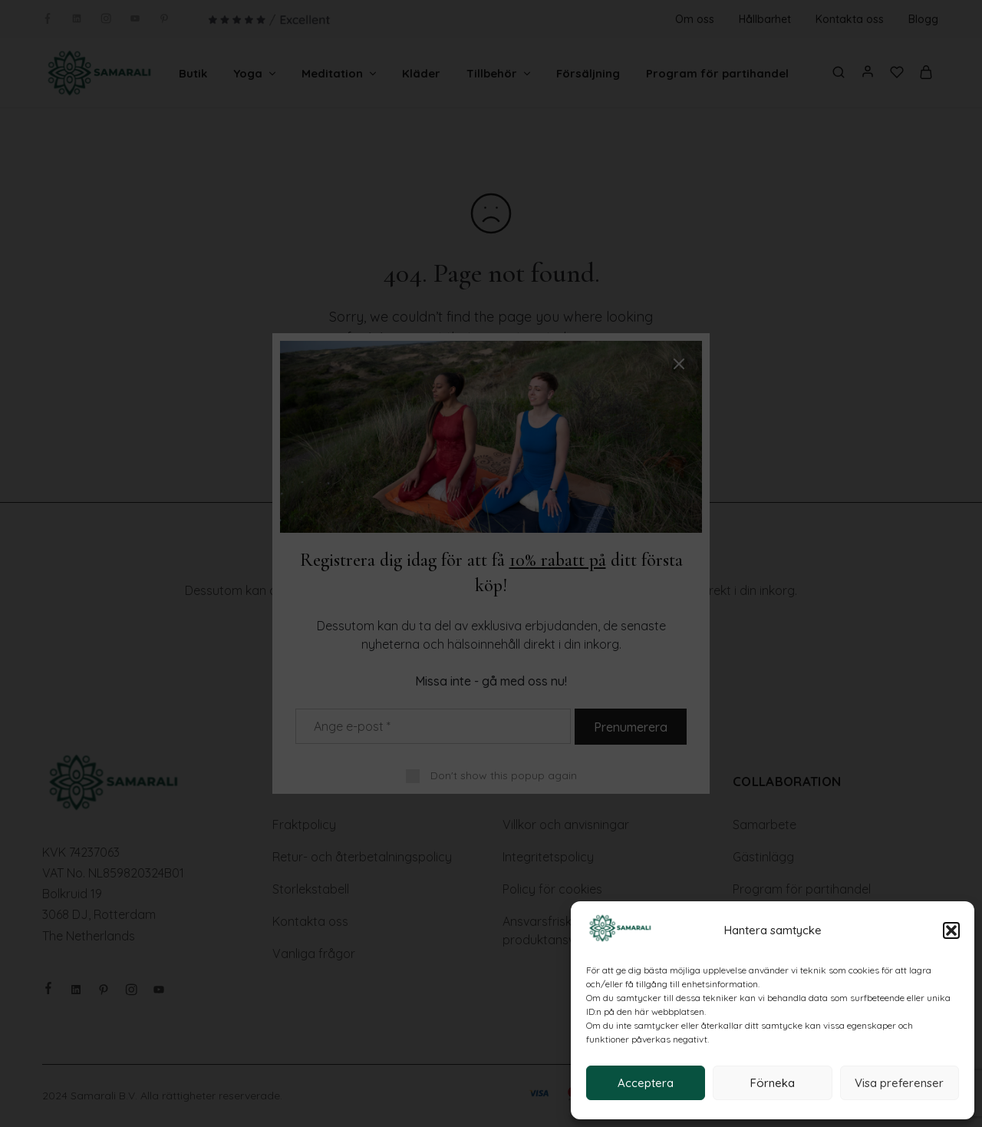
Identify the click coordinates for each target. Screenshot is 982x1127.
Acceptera (646, 1083)
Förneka (772, 1083)
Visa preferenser (899, 1083)
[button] (951, 930)
